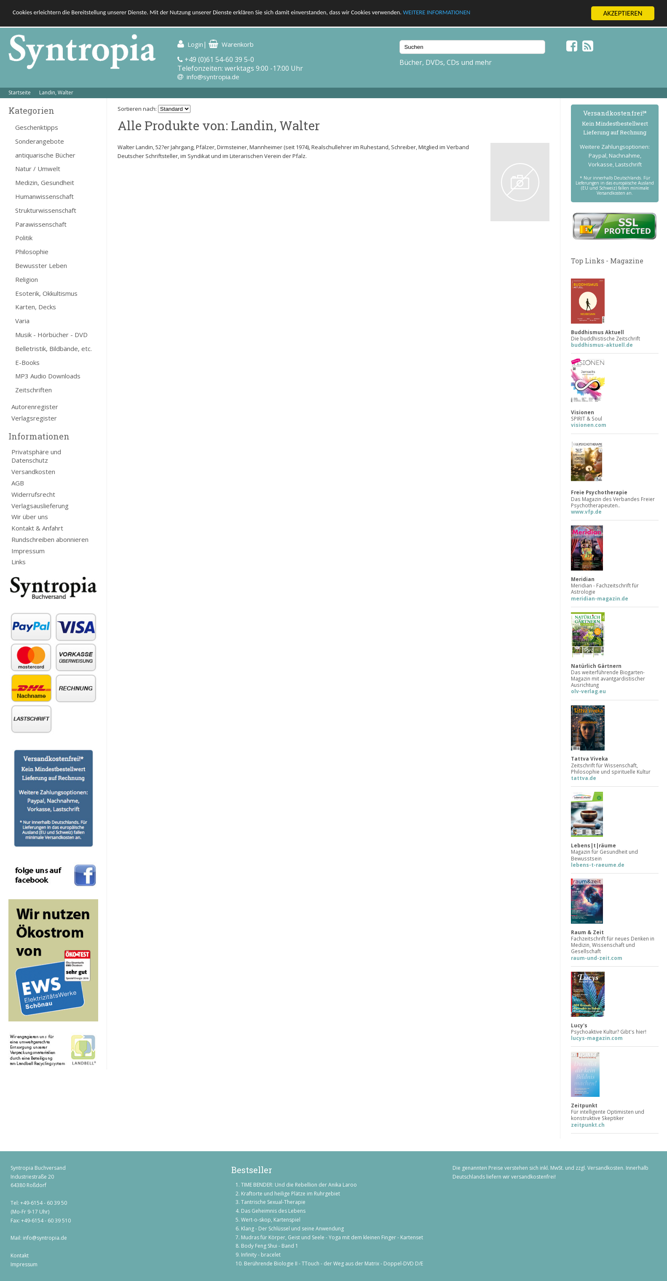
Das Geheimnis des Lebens (273, 1210)
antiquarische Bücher (45, 155)
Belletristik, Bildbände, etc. (53, 348)
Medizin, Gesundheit (44, 182)
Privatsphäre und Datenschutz (36, 456)
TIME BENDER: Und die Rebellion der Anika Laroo (299, 1184)
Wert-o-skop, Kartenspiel (270, 1219)
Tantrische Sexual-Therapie (273, 1202)
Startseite (19, 92)
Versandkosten (33, 471)
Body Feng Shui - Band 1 (269, 1245)
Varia (22, 320)
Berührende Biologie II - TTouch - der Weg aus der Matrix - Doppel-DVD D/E (333, 1263)
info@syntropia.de (213, 76)
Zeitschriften (33, 390)
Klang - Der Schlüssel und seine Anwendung (292, 1228)
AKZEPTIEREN (622, 13)
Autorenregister (34, 406)
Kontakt (20, 1255)
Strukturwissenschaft (45, 210)
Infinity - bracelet (261, 1254)
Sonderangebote (39, 141)
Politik (23, 237)
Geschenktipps (36, 127)
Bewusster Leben (41, 265)
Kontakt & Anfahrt (37, 528)
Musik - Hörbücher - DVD (51, 334)
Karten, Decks (35, 307)
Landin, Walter (56, 92)
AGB (17, 483)
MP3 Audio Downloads (47, 376)
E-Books (27, 362)
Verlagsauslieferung (40, 505)
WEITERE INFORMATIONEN (506, 13)
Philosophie (31, 251)
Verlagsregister (34, 418)
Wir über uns (29, 516)
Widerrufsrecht (33, 494)
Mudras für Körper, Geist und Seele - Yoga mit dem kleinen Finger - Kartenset (332, 1237)
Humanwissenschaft (44, 196)
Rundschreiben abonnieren (49, 539)
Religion (26, 279)
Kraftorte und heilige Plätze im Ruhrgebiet (290, 1193)
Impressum (28, 551)
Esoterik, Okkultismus (46, 293)
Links (18, 561)
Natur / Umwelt (37, 168)
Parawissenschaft (41, 224)
